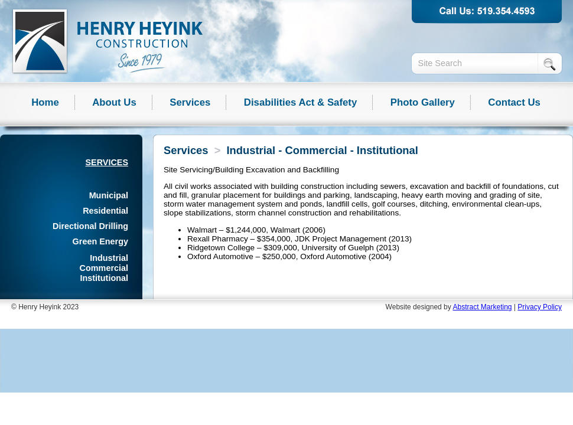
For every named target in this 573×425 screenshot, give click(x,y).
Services (190, 102)
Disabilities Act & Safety (300, 102)
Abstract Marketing (482, 307)
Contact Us (514, 102)
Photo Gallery (422, 102)
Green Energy (100, 241)
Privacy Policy (539, 307)
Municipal (108, 195)
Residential (105, 210)
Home (45, 102)
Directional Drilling (90, 226)
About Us (114, 102)
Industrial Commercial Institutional (104, 268)
